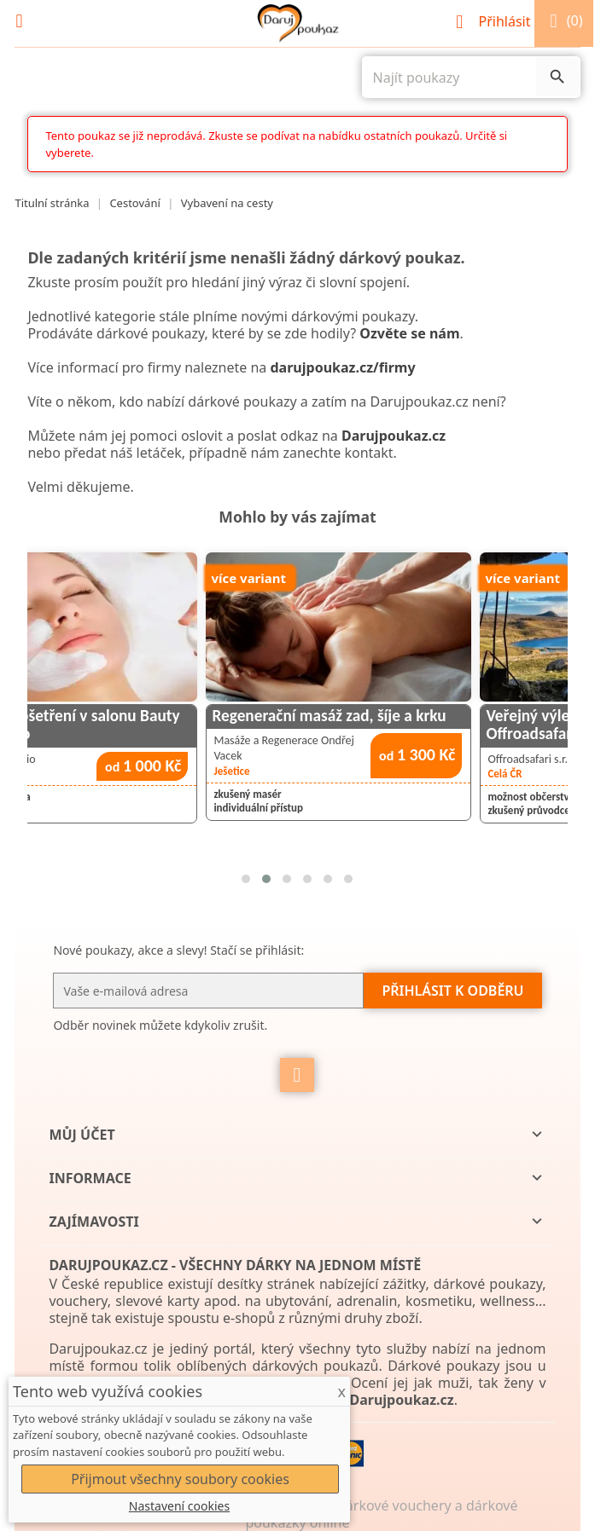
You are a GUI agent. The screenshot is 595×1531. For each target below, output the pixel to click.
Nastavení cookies (179, 1506)
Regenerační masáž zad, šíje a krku (411, 715)
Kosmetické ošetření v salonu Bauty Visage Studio (141, 724)
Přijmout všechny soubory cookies (180, 1479)
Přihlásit (495, 21)
